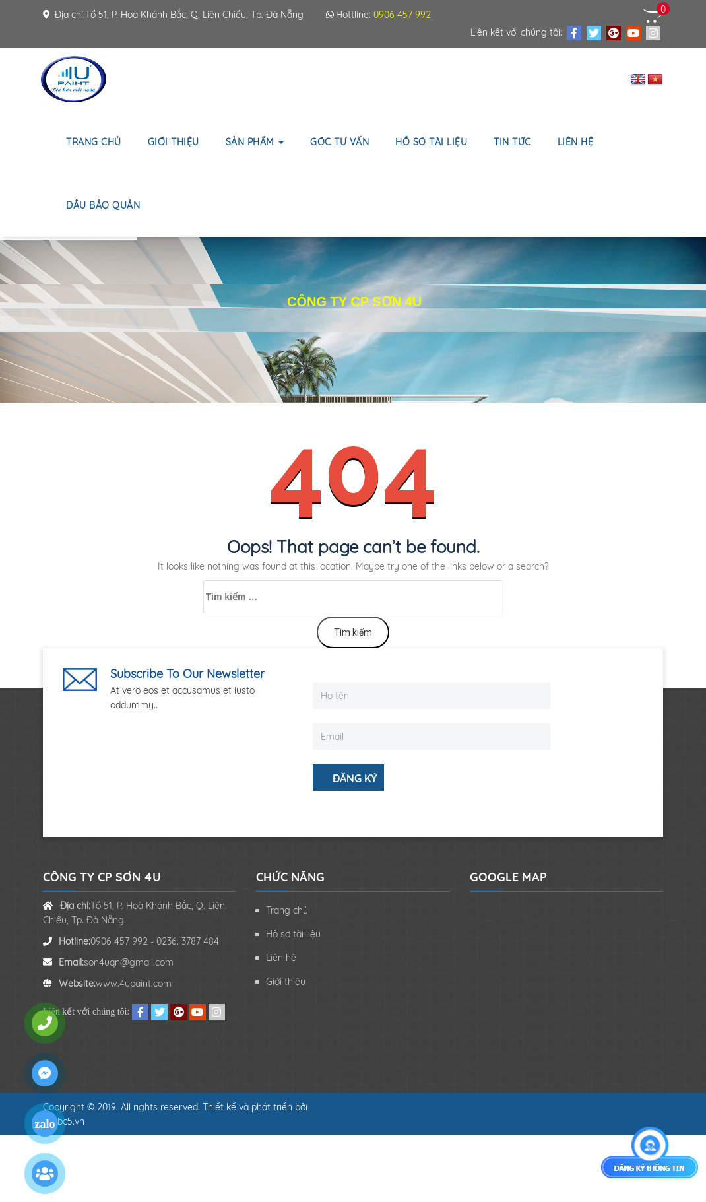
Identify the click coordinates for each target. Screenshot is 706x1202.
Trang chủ (93, 142)
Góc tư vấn (339, 142)
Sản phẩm (255, 142)
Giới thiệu (173, 142)
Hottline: (378, 14)
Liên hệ (576, 142)
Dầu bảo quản (103, 205)
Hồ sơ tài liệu (431, 142)
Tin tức (512, 142)
